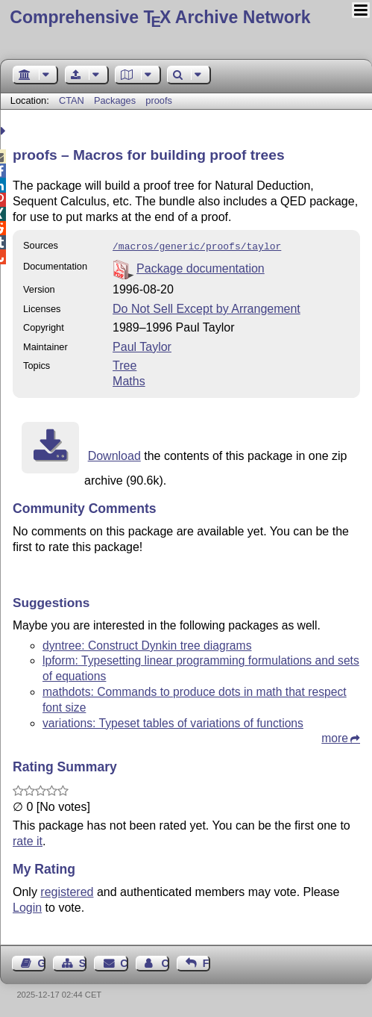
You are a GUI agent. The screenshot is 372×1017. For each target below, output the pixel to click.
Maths (129, 379)
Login (27, 906)
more (334, 736)
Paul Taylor (142, 345)
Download (114, 454)
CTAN (71, 100)
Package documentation (200, 267)
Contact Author (164, 962)
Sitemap (82, 962)
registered (66, 890)
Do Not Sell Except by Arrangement (206, 307)
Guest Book (41, 962)
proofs (158, 100)
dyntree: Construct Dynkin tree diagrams (146, 644)
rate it (27, 839)
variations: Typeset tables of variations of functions (172, 721)
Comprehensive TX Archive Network (160, 17)
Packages (116, 100)
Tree (124, 364)
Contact (123, 962)
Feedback (206, 962)
